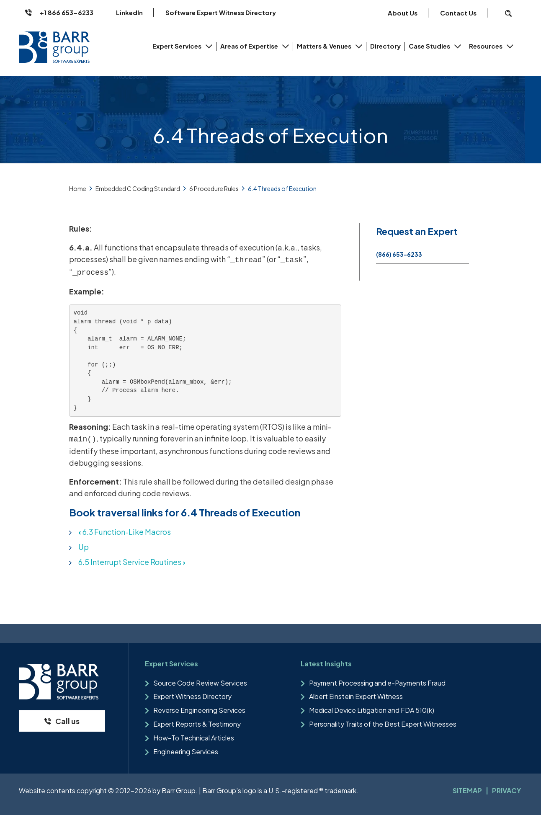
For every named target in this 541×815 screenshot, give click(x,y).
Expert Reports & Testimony (197, 724)
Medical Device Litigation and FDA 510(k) (371, 710)
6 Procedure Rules (214, 188)
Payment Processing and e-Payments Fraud (377, 682)
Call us (67, 721)
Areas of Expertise (249, 46)
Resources (486, 46)
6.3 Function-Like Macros (124, 531)
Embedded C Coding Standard (137, 188)
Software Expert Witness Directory (220, 12)
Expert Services (177, 46)
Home (77, 188)
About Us (402, 13)
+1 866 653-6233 (66, 12)
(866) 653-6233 (399, 254)
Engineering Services (185, 751)
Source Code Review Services (200, 682)
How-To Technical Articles (193, 737)
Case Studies (430, 46)
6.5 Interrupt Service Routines (131, 562)
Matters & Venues (325, 46)
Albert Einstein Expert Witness (356, 696)
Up (83, 547)
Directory (385, 46)
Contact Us (458, 13)
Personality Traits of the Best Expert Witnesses (382, 724)
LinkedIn (129, 12)
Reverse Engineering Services (199, 710)
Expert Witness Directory (192, 696)
